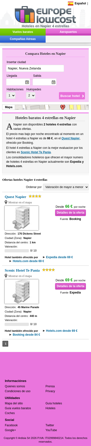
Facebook (11, 425)
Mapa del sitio (14, 403)
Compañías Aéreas (23, 39)
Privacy (50, 391)
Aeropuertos (68, 32)
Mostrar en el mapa (20, 202)
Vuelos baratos (22, 32)
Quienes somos (15, 386)
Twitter (50, 425)
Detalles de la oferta (70, 212)
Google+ (10, 430)
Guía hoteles (54, 403)
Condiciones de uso (17, 391)
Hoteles (51, 408)
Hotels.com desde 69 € (28, 261)
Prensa (50, 386)
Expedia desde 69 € (59, 257)
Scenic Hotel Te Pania (36, 152)
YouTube (51, 430)
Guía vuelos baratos (18, 408)
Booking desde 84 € (26, 334)
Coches (10, 413)
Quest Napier (71, 138)
